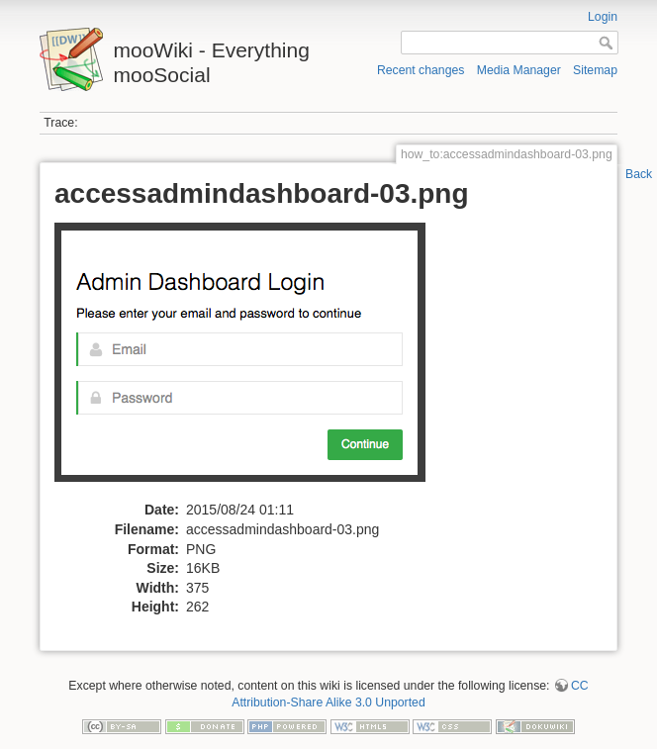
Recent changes (421, 70)
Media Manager (519, 70)
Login (602, 17)
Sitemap (595, 70)
